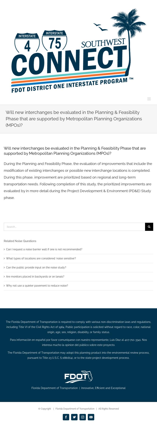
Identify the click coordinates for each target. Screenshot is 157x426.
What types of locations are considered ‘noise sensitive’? (41, 258)
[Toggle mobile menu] (149, 99)
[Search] (149, 227)
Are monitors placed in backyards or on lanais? (35, 276)
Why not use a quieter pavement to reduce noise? (37, 285)
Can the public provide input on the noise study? (36, 267)
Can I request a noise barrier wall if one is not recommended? (44, 249)
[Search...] (74, 227)
